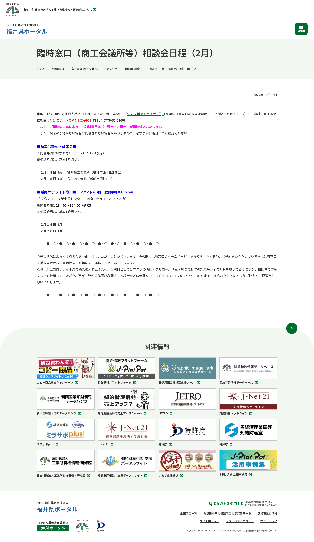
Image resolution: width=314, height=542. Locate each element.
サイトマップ (268, 521)
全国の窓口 (58, 68)
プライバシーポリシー (240, 521)
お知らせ (112, 68)
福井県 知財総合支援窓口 (85, 68)
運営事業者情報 (267, 513)
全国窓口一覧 (188, 513)
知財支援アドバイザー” (146, 114)
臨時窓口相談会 (133, 68)
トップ (40, 68)
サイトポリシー (209, 521)
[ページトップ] (291, 328)
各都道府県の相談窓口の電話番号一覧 (227, 513)
